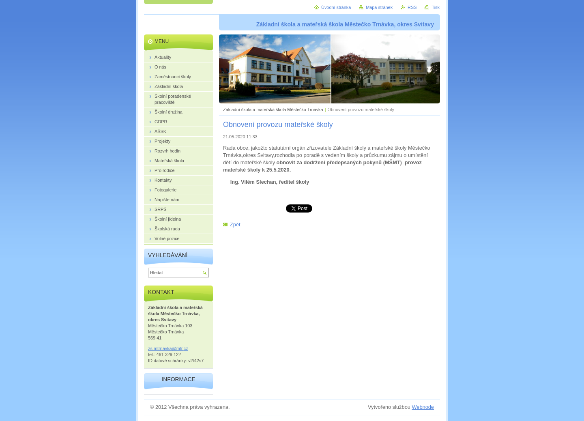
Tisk (436, 7)
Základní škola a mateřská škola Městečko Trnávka (273, 109)
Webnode (423, 407)
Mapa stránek (379, 7)
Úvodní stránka (336, 7)
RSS (412, 7)
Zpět (235, 224)
